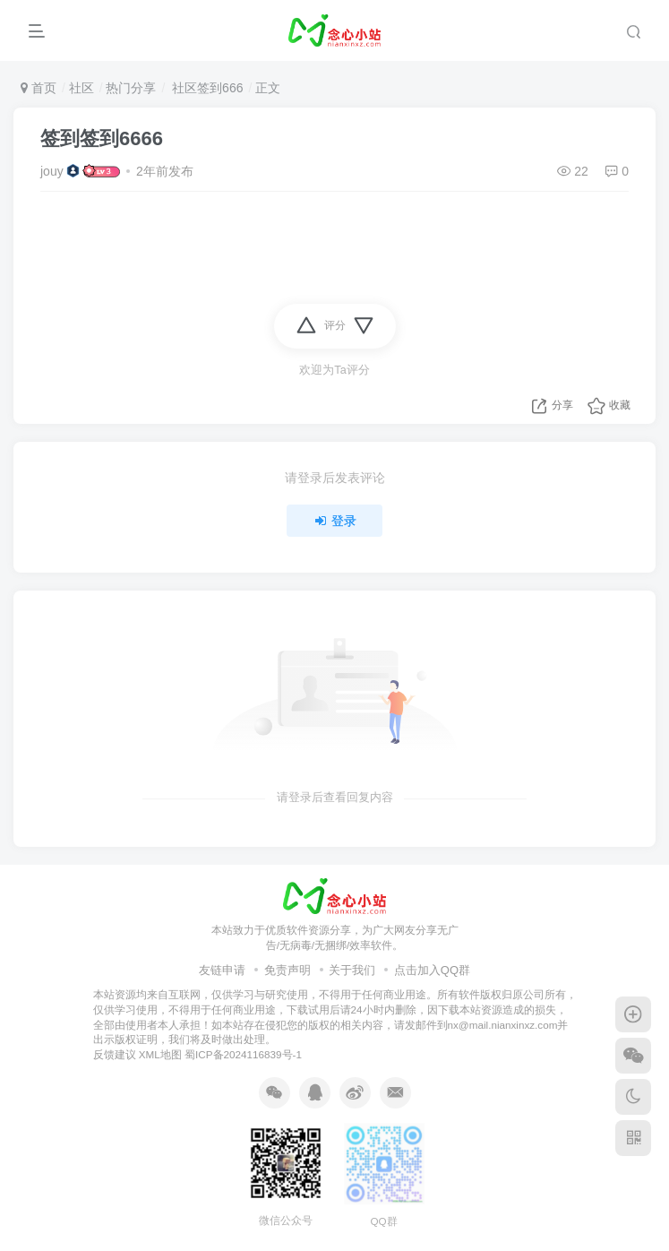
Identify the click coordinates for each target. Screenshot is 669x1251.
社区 (81, 88)
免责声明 (287, 970)
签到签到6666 (101, 138)
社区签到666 (205, 88)
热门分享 (131, 88)
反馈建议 (114, 1054)
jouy (52, 171)
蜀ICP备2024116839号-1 (243, 1054)
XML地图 (160, 1054)
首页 (38, 88)
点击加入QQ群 (432, 970)
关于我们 (352, 970)
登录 (335, 520)
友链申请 (222, 970)
